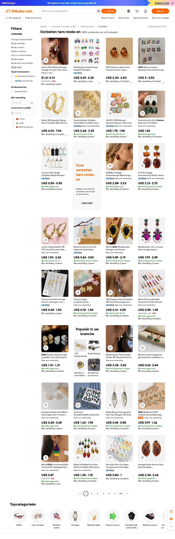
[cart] (137, 11)
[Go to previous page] (80, 493)
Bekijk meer (16, 67)
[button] (98, 11)
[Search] (108, 11)
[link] (171, 511)
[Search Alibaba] (68, 11)
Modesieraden (87, 26)
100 (120, 494)
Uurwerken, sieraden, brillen (63, 26)
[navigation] (22, 260)
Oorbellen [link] (102, 26)
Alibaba (43, 26)
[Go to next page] (126, 493)
